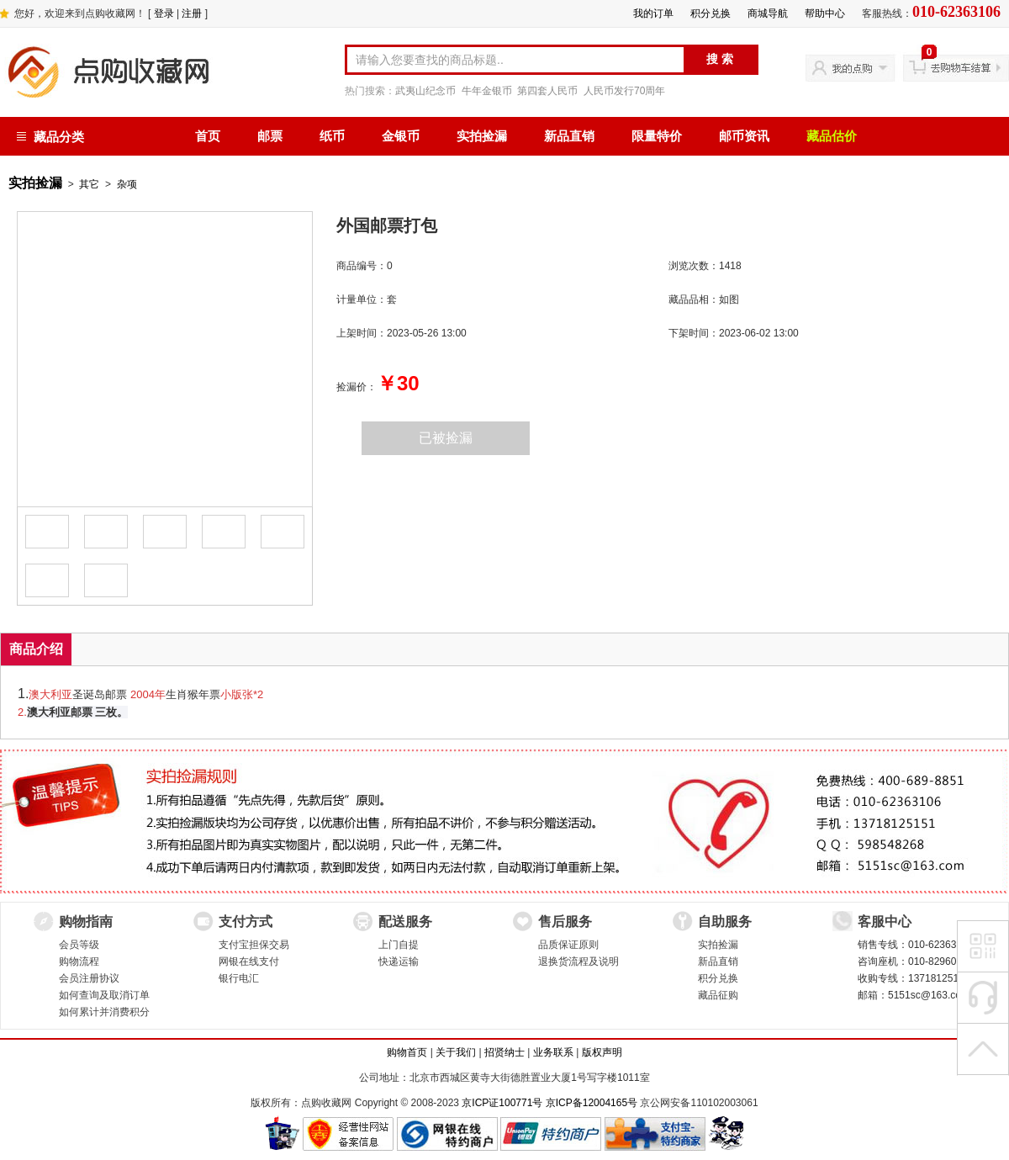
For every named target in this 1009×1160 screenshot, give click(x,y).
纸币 (332, 136)
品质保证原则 (568, 945)
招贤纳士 (504, 1052)
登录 (164, 13)
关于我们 (456, 1052)
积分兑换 (710, 13)
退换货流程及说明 (578, 961)
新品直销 (569, 136)
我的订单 (653, 13)
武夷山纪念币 (425, 91)
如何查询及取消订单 (104, 995)
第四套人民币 (547, 91)
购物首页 (407, 1052)
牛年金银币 (487, 91)
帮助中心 (825, 13)
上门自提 (398, 945)
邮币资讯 (744, 136)
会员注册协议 (89, 978)
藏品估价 (831, 136)
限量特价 (656, 136)
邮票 (270, 136)
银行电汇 (239, 978)
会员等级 (79, 945)
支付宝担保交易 (254, 945)
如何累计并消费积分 (104, 1012)
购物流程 (79, 961)
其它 (89, 184)
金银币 (401, 136)
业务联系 (553, 1052)
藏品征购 (718, 995)
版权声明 (602, 1052)
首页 (207, 136)
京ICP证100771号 (502, 1103)
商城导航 (768, 13)
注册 (192, 13)
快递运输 (398, 961)
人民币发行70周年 (624, 91)
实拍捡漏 (482, 136)
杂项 (127, 184)
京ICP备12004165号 (591, 1103)
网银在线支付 (249, 961)
